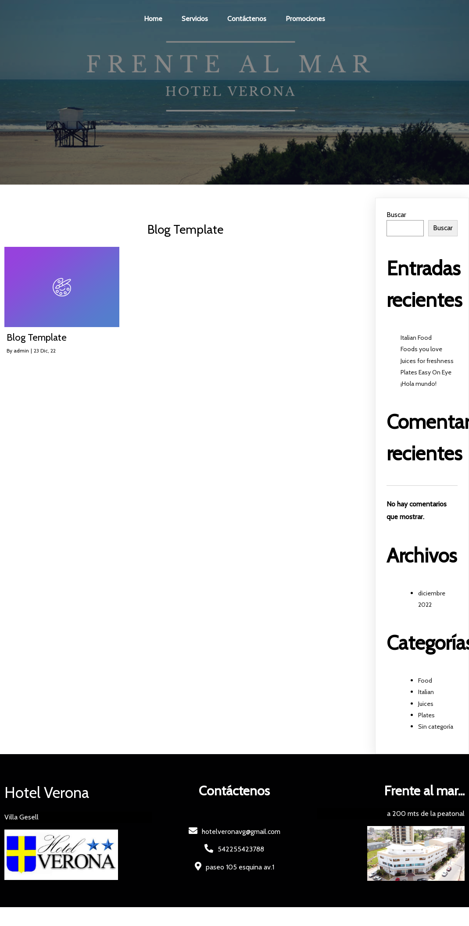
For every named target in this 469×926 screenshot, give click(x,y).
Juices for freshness (427, 361)
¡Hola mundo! (419, 384)
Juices (425, 704)
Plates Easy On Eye (426, 372)
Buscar (396, 214)
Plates (426, 715)
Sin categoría (435, 726)
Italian (426, 692)
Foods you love (421, 349)
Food (425, 680)
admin (21, 350)
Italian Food (416, 338)
